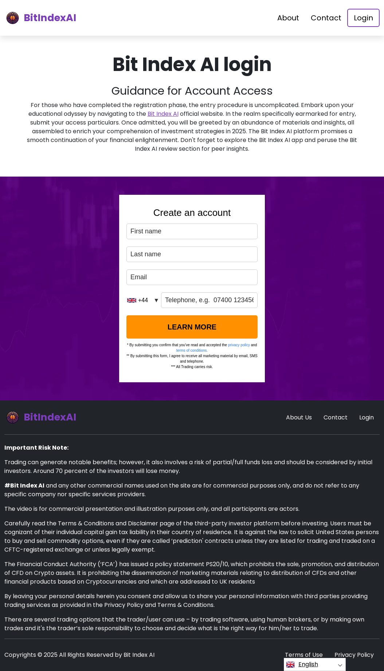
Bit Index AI (163, 114)
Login (363, 18)
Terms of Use (304, 655)
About (288, 18)
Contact (326, 18)
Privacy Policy (354, 655)
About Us (299, 417)
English (302, 664)
